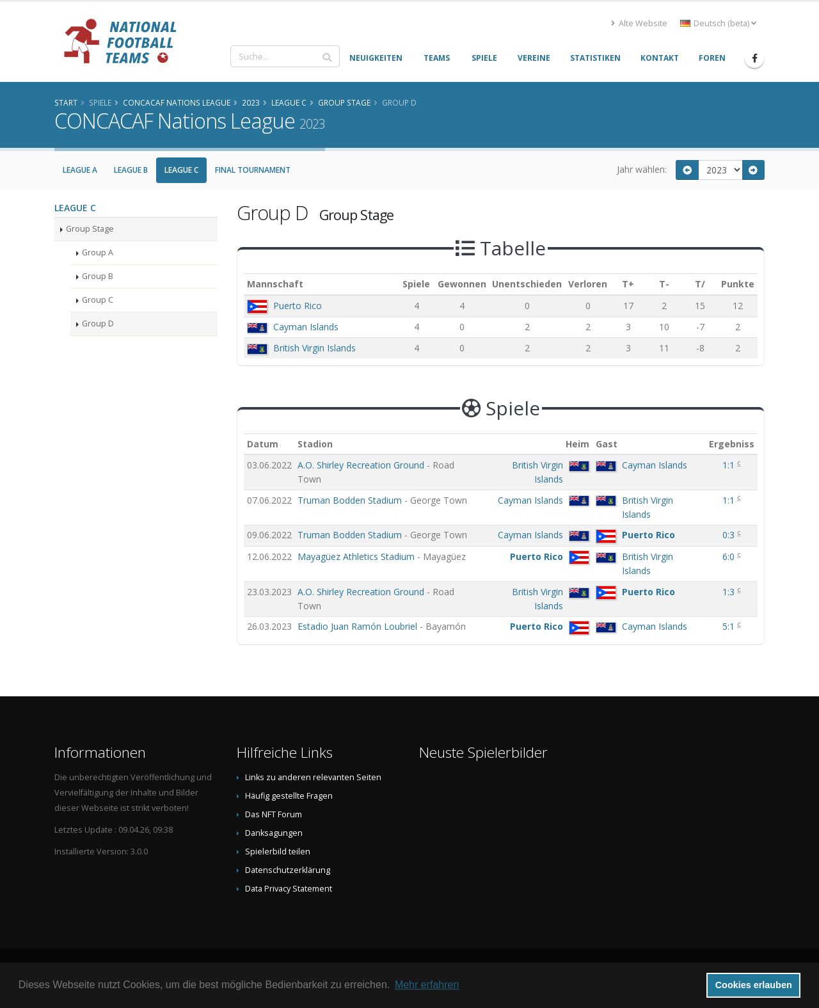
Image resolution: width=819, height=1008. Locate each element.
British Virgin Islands (314, 348)
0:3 (729, 535)
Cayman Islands (305, 327)
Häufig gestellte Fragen (289, 795)
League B (131, 169)
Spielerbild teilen (277, 851)
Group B (97, 276)
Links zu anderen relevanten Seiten (313, 777)
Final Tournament (252, 169)
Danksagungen (274, 833)
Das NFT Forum (273, 814)
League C (181, 169)
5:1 (729, 626)
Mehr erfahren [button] (427, 984)
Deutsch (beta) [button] (718, 23)
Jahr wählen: (642, 169)
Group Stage (90, 228)
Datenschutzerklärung (287, 870)
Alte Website (639, 23)
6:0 (729, 556)
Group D (98, 323)
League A (80, 169)
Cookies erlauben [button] (753, 985)
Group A (97, 252)
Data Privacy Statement (288, 888)
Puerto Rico (297, 306)
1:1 (729, 465)
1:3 (729, 592)
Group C (97, 299)
